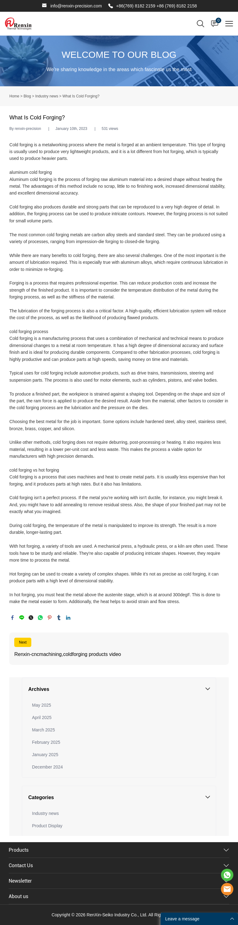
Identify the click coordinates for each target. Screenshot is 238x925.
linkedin (68, 618)
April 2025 (41, 717)
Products (19, 850)
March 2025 (43, 729)
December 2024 (47, 766)
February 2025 (46, 742)
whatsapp (40, 618)
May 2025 (41, 705)
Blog (27, 96)
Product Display (47, 825)
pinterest (49, 618)
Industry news (46, 96)
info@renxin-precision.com (76, 5)
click (119, 61)
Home (14, 96)
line (22, 618)
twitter (31, 618)
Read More (118, 648)
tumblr (59, 618)
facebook (12, 618)
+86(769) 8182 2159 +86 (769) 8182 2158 (156, 5)
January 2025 (45, 754)
